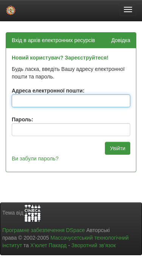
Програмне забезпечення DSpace (43, 230)
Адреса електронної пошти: (48, 91)
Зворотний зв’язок (93, 245)
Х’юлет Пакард (48, 245)
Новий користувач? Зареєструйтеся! (60, 58)
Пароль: (22, 119)
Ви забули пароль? (35, 158)
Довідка (120, 40)
